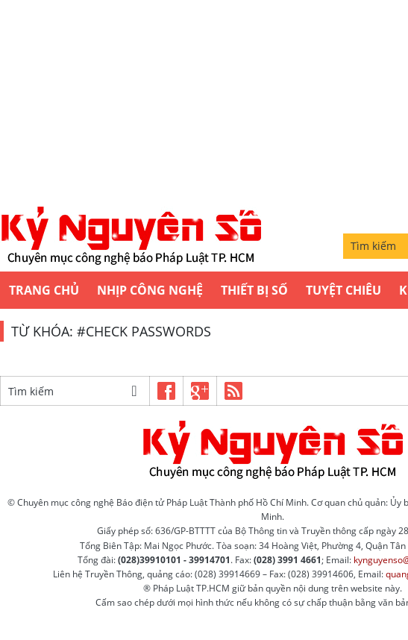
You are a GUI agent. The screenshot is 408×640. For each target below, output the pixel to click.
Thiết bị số (254, 290)
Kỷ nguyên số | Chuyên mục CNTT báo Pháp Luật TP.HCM (130, 236)
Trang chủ (44, 290)
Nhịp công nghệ (150, 290)
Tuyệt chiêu (343, 290)
